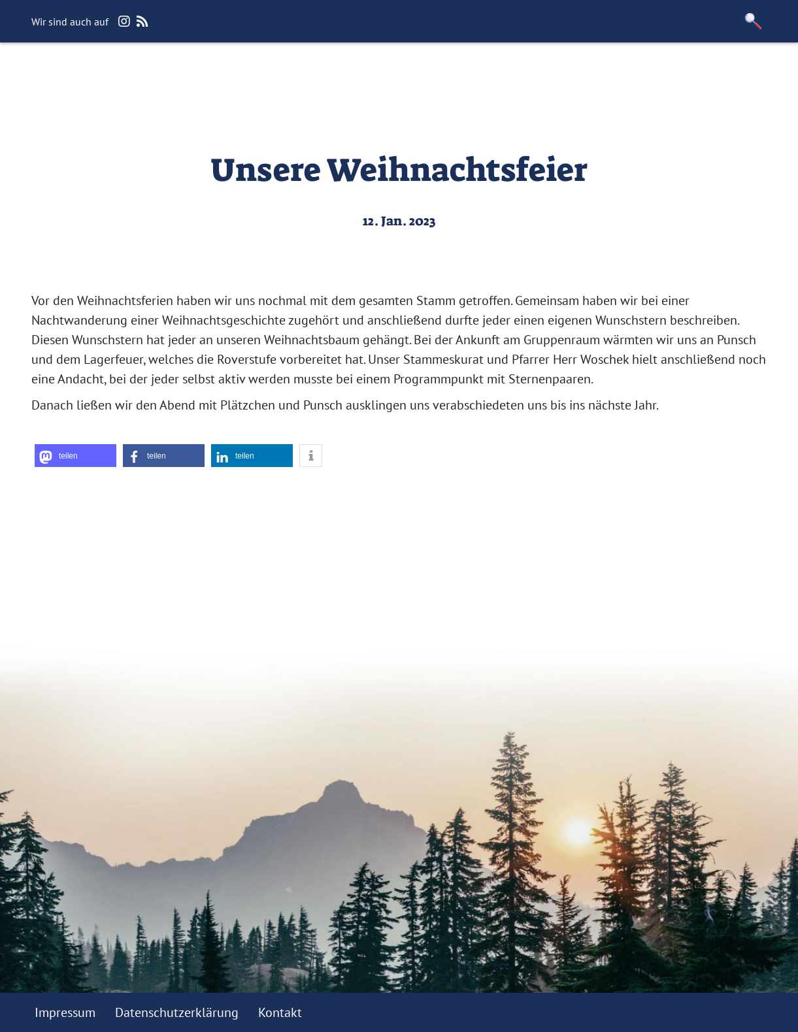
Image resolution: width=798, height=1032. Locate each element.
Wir (171, 75)
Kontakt (658, 75)
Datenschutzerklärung (177, 1012)
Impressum (65, 1012)
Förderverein (456, 75)
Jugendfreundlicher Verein (320, 75)
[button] (753, 21)
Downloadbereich (564, 75)
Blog (211, 75)
